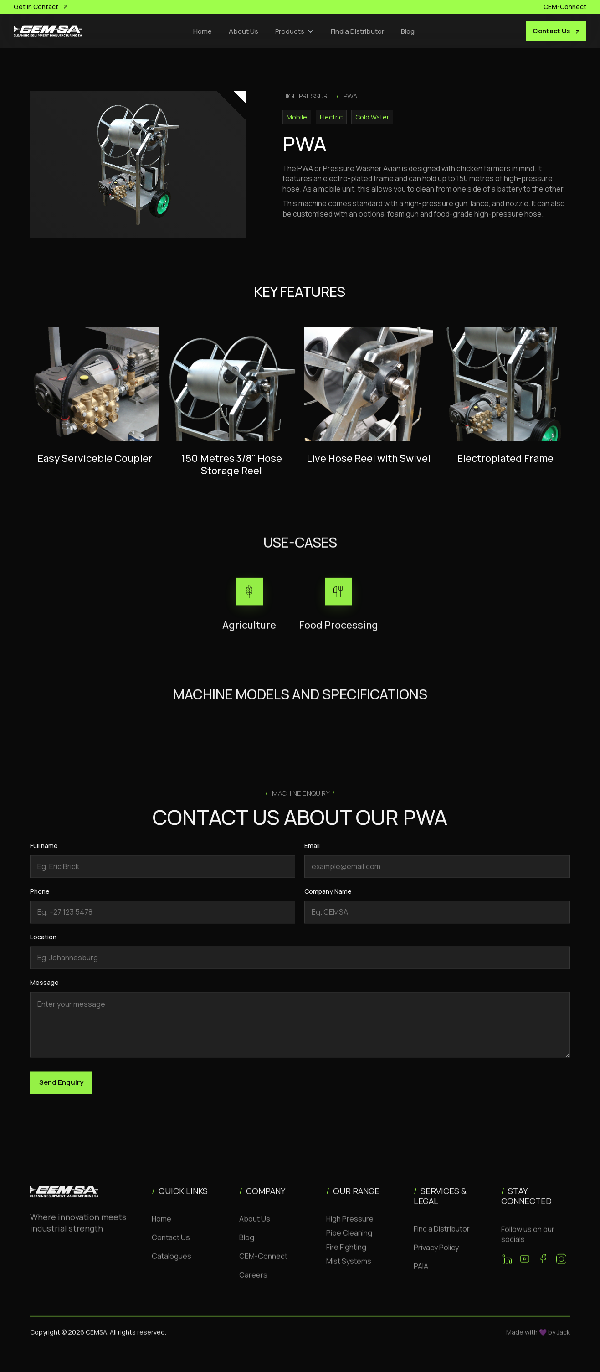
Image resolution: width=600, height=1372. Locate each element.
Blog (408, 31)
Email (312, 854)
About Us (243, 31)
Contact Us (171, 1246)
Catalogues (171, 1265)
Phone (40, 900)
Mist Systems (348, 1270)
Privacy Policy (436, 1256)
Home (202, 31)
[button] (294, 31)
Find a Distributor (357, 31)
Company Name (328, 900)
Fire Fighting (346, 1256)
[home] (48, 31)
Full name (44, 854)
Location (43, 945)
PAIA (421, 1275)
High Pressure (350, 1227)
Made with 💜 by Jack (538, 1340)
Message (44, 991)
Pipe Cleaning (349, 1242)
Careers (253, 1284)
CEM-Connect (263, 1265)
